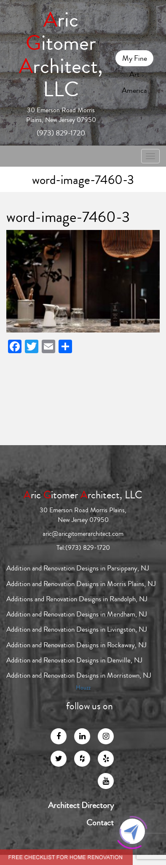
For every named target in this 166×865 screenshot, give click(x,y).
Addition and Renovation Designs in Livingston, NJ (76, 629)
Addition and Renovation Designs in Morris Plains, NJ (81, 583)
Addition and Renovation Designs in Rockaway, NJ (76, 645)
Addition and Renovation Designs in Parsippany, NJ (77, 568)
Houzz (83, 688)
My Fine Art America (134, 59)
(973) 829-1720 (61, 132)
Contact (100, 823)
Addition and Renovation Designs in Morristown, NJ (78, 675)
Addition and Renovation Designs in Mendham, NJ (76, 614)
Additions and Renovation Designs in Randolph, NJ (76, 599)
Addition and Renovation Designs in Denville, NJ (74, 660)
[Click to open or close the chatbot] (132, 831)
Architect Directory (81, 805)
